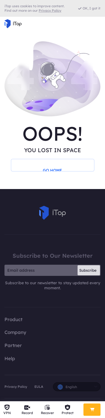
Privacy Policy (15, 386)
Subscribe (88, 270)
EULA (38, 386)
